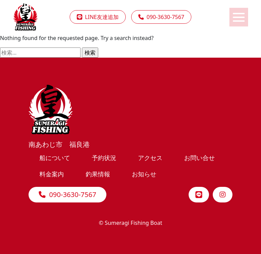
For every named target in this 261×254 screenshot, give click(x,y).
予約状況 (104, 157)
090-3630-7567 (67, 194)
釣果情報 (98, 174)
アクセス (150, 157)
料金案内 (51, 174)
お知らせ (144, 174)
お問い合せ (199, 157)
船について (54, 157)
